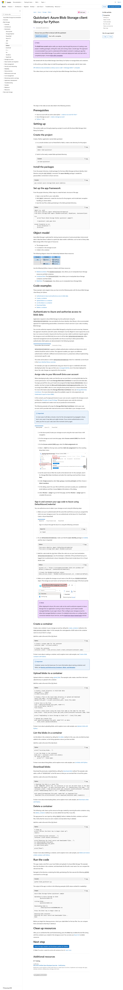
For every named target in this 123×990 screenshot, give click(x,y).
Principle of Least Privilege (49, 400)
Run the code (106, 24)
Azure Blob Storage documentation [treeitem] (12, 17)
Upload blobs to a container (44, 300)
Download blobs (41, 305)
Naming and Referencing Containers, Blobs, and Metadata (58, 667)
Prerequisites (106, 15)
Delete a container (42, 307)
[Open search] (115, 2)
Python (39, 119)
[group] (63, 571)
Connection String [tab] (56, 345)
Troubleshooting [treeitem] (9, 82)
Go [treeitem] (6, 52)
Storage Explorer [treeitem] (10, 34)
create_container (73, 628)
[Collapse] (20, 10)
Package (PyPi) (69, 68)
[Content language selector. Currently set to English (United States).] (9, 987)
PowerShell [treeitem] (8, 36)
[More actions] (88, 12)
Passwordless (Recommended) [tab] (42, 345)
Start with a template (56, 55)
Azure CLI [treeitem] (8, 38)
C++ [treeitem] (7, 50)
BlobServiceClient (42, 272)
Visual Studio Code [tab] (51, 521)
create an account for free (68, 114)
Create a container (42, 298)
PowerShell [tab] (54, 427)
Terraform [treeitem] (8, 55)
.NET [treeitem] (7, 41)
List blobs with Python (81, 762)
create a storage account (57, 117)
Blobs (49, 12)
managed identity (64, 368)
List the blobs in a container (44, 303)
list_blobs (61, 737)
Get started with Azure (114, 6)
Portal (104, 6)
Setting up (106, 17)
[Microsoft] (3, 2)
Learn (34, 12)
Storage (44, 12)
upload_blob (56, 677)
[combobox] (11, 14)
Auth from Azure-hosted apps (73, 615)
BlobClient (39, 281)
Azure (39, 12)
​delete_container (40, 813)
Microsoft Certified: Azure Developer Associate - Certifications (49, 965)
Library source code (56, 68)
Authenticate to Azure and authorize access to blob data (52, 296)
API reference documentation (41, 68)
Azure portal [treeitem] (9, 31)
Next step (105, 28)
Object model (106, 19)
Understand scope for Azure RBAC (44, 394)
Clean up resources (108, 26)
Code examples (107, 21)
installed (85, 538)
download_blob (67, 771)
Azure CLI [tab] (47, 427)
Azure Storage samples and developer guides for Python (51, 946)
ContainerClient (41, 276)
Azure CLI (76, 935)
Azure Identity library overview (47, 362)
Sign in (119, 2)
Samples (77, 68)
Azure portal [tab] (39, 427)
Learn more (68, 950)
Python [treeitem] (7, 45)
